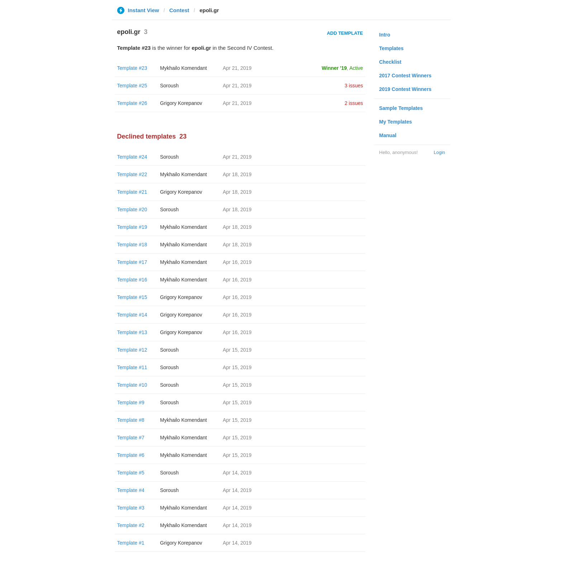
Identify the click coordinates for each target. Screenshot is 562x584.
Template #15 (132, 297)
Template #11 (132, 367)
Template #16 (132, 280)
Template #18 (132, 244)
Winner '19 (334, 68)
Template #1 (130, 543)
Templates (391, 48)
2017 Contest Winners (405, 75)
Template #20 (132, 209)
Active (356, 68)
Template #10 (132, 385)
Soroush (169, 85)
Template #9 (130, 402)
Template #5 (130, 473)
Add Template (345, 33)
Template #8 (130, 420)
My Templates (395, 122)
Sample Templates (401, 108)
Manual (387, 135)
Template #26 (132, 103)
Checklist (390, 62)
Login (439, 152)
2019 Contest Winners (405, 89)
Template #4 (130, 490)
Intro (384, 35)
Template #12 (132, 350)
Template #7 (130, 437)
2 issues (353, 103)
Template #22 (132, 174)
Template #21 (132, 192)
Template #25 (132, 85)
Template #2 (130, 525)
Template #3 (130, 508)
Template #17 (132, 262)
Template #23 (132, 68)
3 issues (353, 85)
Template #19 (132, 227)
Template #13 (132, 332)
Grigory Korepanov (181, 103)
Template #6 (130, 455)
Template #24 (132, 157)
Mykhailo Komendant (183, 68)
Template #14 (132, 315)
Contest (179, 10)
